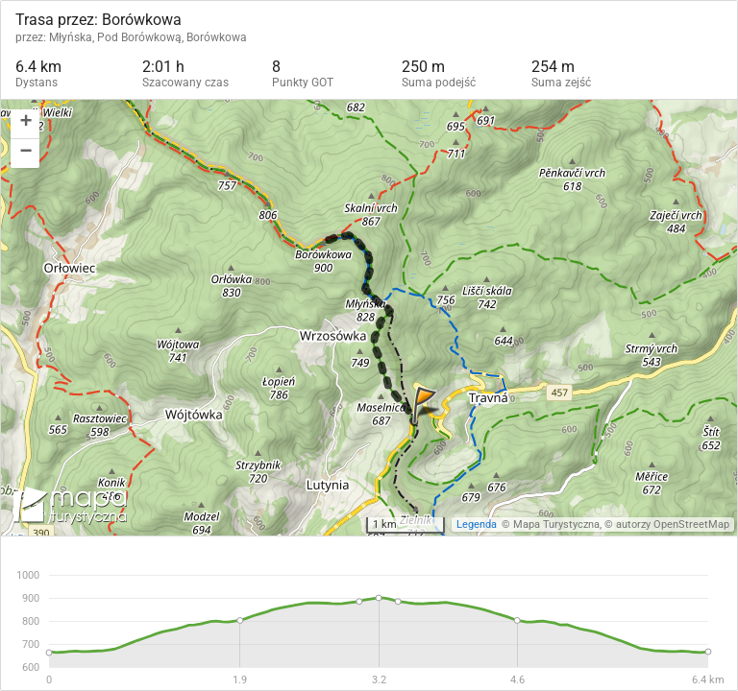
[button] (25, 124)
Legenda (476, 524)
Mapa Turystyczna (556, 524)
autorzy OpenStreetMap (672, 524)
